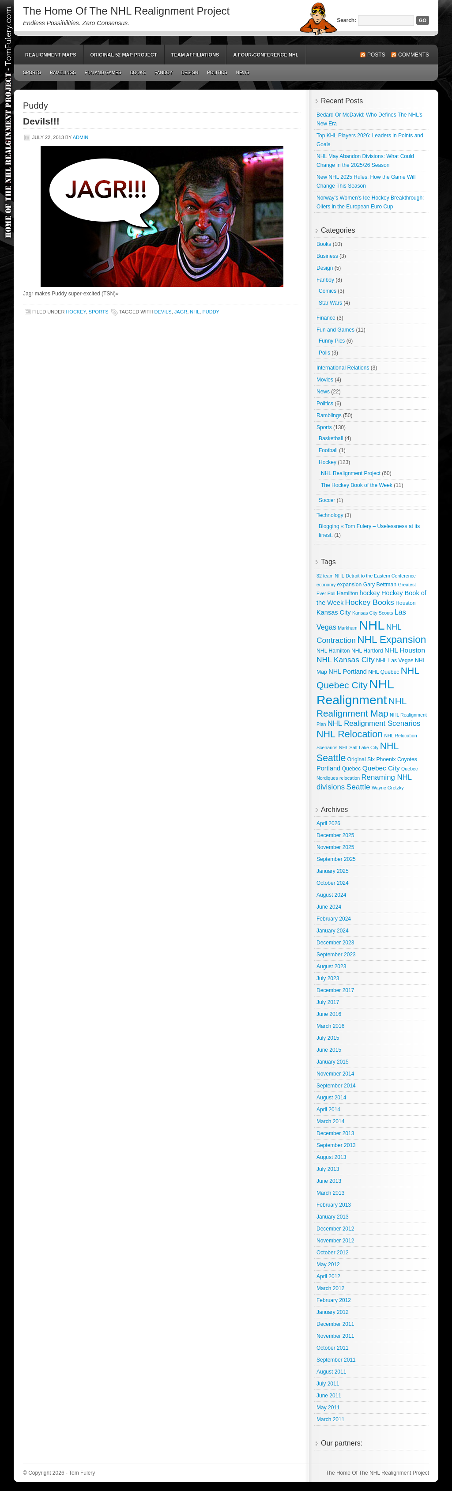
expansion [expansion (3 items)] (349, 584)
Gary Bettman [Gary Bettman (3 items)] (379, 584)
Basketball (331, 438)
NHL (195, 311)
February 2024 (333, 919)
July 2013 (327, 1169)
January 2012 (332, 1312)
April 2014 (328, 1109)
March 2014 (330, 1121)
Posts (376, 55)
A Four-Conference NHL (265, 54)
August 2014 (331, 1098)
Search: (346, 20)
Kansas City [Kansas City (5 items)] (333, 612)
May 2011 (328, 1407)
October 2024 (332, 883)
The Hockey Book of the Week (356, 485)
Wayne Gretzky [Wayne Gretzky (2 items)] (387, 787)
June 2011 (328, 1396)
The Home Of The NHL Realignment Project (126, 11)
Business (327, 256)
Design (189, 72)
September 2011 (336, 1360)
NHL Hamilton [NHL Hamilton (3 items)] (333, 651)
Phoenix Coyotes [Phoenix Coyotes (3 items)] (396, 759)
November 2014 (335, 1074)
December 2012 (335, 1229)
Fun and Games (103, 72)
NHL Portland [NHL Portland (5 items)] (347, 671)
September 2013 (336, 1145)
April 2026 (328, 823)
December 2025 (335, 835)
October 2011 (332, 1348)
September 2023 (336, 954)
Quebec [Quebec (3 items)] (351, 769)
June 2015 (328, 1050)
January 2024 (332, 931)
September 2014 (336, 1086)
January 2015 (332, 1062)
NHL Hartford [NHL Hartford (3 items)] (367, 651)
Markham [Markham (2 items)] (347, 627)
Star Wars (330, 303)
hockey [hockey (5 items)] (370, 592)
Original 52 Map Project (123, 54)
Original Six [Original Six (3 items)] (361, 759)
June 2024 (328, 907)
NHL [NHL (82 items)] (372, 625)
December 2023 (335, 943)
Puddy (210, 311)
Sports (32, 72)
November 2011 (335, 1336)
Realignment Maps (50, 54)
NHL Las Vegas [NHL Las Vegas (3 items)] (394, 660)
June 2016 (328, 1014)
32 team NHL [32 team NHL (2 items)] (330, 575)
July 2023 (327, 978)
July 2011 (327, 1384)
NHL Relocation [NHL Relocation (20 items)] (349, 734)
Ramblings (63, 72)
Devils (163, 311)
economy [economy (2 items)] (325, 584)
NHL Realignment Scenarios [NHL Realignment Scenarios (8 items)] (374, 723)
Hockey (76, 311)
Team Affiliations (195, 54)
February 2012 (333, 1300)
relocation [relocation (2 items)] (349, 778)
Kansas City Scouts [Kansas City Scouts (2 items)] (372, 612)
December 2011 (335, 1324)
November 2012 (335, 1241)
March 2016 (330, 1026)
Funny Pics (332, 341)
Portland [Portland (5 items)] (328, 768)
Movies (324, 380)
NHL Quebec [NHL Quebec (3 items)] (383, 672)
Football (328, 450)
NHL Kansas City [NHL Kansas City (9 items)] (345, 659)
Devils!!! (41, 121)
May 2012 (328, 1264)
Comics (327, 291)
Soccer (327, 500)
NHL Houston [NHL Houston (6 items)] (404, 650)
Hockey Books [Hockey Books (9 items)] (369, 602)
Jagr (180, 311)
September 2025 (336, 859)
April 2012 (328, 1276)
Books (138, 72)
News (242, 72)
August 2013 (331, 1157)
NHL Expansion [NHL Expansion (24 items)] (391, 639)
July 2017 (327, 1002)
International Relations (342, 368)
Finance (325, 318)
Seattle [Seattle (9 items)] (358, 786)
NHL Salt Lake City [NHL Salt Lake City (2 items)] (359, 747)
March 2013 (330, 1193)
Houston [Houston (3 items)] (406, 603)
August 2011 (331, 1372)
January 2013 (332, 1217)
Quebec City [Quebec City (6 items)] (381, 768)
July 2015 (327, 1038)
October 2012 (332, 1252)
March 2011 (330, 1419)
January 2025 (332, 871)
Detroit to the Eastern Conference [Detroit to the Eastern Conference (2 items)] (381, 575)
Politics (217, 72)
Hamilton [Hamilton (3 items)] (347, 593)
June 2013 (328, 1181)
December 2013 (335, 1133)
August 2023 (331, 966)
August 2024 (331, 895)
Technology (329, 515)
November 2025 (335, 847)
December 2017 (335, 990)
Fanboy (163, 72)
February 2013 (333, 1205)
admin (80, 137)
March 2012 (330, 1288)
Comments (413, 55)
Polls (324, 353)
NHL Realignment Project (350, 473)
